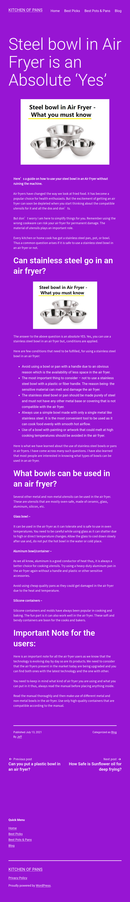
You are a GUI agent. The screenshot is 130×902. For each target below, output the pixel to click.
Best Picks (72, 11)
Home (55, 11)
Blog (118, 11)
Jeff (19, 736)
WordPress (43, 885)
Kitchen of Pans (25, 10)
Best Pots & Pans (97, 11)
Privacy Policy (17, 878)
